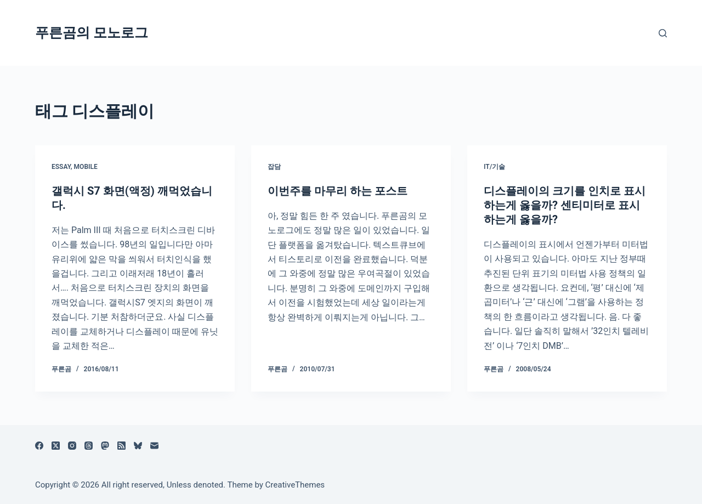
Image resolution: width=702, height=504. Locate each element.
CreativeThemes (295, 485)
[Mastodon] (105, 445)
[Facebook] (39, 445)
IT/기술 (494, 167)
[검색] (663, 33)
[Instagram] (72, 445)
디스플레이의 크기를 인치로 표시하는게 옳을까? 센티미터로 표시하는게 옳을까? (565, 205)
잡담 (274, 167)
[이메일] (154, 445)
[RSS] (121, 445)
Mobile (86, 167)
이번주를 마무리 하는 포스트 (337, 190)
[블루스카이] (138, 445)
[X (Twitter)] (56, 445)
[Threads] (88, 445)
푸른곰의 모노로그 (91, 33)
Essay (61, 167)
